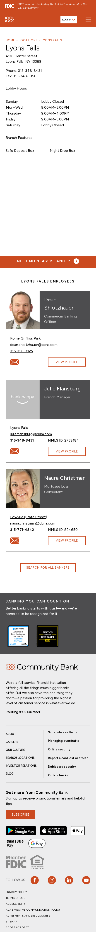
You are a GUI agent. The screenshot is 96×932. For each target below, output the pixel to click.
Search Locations (20, 758)
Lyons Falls (52, 40)
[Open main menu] (88, 19)
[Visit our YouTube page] (86, 880)
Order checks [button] (58, 775)
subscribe (20, 814)
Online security (59, 749)
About (11, 734)
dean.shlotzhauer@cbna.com (34, 344)
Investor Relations (21, 765)
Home (10, 40)
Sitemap (11, 921)
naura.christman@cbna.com (32, 523)
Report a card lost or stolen (68, 758)
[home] (9, 19)
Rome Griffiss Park (25, 338)
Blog (10, 773)
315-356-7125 (29, 350)
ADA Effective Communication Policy (33, 909)
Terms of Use (15, 898)
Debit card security (62, 766)
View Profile (67, 362)
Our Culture (15, 750)
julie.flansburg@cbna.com (31, 433)
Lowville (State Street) (28, 517)
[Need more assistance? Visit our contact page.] (48, 261)
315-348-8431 (30, 70)
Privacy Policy (16, 892)
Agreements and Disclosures (28, 915)
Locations (28, 40)
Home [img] (42, 667)
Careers (12, 742)
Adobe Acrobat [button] (17, 927)
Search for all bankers (48, 567)
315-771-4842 (29, 529)
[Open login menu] (68, 19)
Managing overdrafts (63, 740)
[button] (21, 830)
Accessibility (15, 903)
